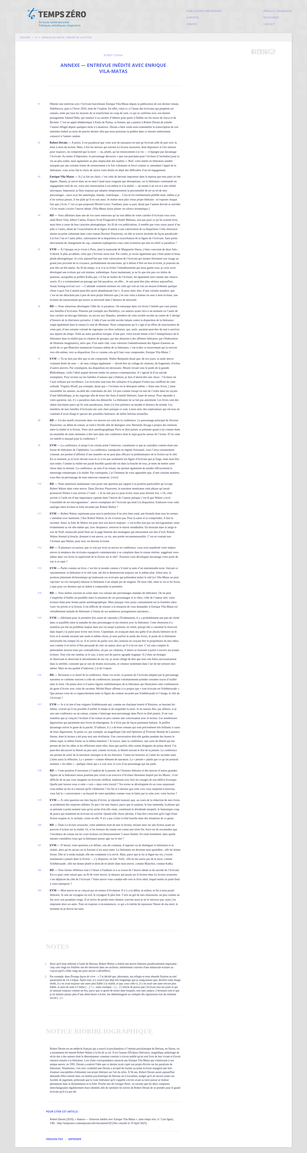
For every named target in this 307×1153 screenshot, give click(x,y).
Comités (192, 24)
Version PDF (54, 1139)
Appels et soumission (277, 11)
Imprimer (74, 1139)
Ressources (271, 17)
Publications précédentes (204, 11)
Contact (268, 24)
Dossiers (25, 37)
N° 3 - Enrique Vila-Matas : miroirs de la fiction (63, 37)
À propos (193, 17)
